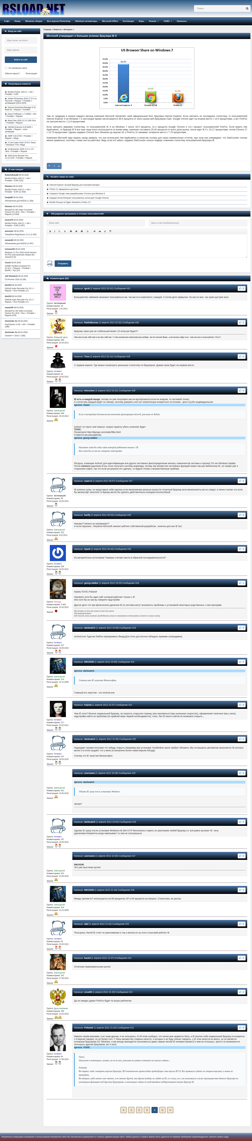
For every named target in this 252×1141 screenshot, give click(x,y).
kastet (87, 958)
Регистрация (31, 73)
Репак (17, 21)
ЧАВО (166, 21)
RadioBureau (91, 322)
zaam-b (88, 481)
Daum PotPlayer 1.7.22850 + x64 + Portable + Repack (20, 115)
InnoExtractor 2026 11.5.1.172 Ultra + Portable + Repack (19, 150)
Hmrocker (89, 390)
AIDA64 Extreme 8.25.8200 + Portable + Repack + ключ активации (19, 129)
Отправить (63, 263)
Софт (7, 21)
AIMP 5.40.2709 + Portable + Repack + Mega (19, 137)
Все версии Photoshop (58, 21)
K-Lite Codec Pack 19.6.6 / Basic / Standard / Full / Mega (20, 143)
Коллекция (128, 21)
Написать (182, 21)
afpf (86, 924)
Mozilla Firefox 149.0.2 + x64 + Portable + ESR (19, 93)
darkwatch (89, 628)
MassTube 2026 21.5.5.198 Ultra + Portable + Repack (20, 121)
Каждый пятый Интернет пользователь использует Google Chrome (79, 198)
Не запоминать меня (18, 68)
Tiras (87, 356)
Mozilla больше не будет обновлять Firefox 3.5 (70, 202)
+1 (54, 166)
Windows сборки (33, 21)
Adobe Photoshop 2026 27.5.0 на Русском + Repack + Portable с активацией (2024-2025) (20, 100)
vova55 (88, 992)
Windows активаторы (86, 21)
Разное (152, 21)
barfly (87, 515)
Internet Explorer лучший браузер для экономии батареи (74, 185)
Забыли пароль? (12, 73)
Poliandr (88, 1027)
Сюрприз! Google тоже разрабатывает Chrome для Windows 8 (77, 193)
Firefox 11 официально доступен (64, 189)
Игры (141, 21)
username (89, 773)
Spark (87, 549)
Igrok (87, 288)
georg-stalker (91, 583)
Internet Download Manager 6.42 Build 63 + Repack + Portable (20, 108)
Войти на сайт (21, 60)
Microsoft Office (110, 21)
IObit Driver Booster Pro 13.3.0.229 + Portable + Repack (18, 157)
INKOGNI (89, 662)
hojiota (88, 705)
